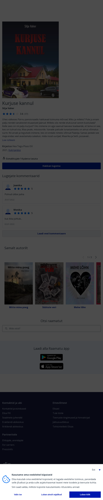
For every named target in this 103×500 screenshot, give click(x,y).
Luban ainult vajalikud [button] (51, 494)
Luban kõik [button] (85, 494)
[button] (95, 469)
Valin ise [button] (18, 494)
